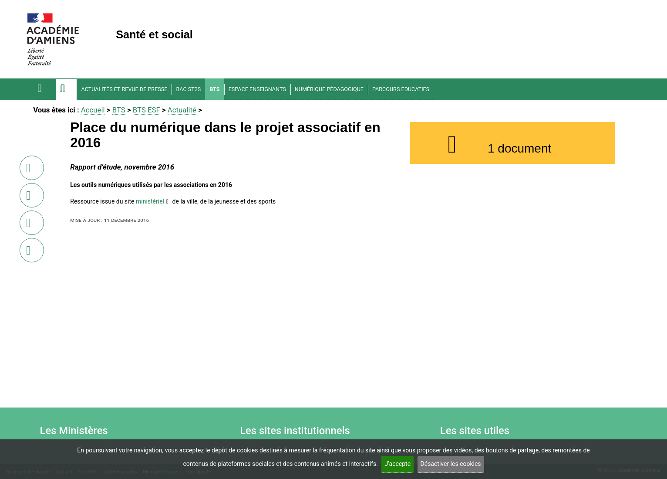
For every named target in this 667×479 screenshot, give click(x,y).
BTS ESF (146, 109)
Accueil (93, 109)
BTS (214, 89)
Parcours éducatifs (400, 89)
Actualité (182, 109)
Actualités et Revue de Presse (124, 89)
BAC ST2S (188, 89)
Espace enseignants (257, 89)
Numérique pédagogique (329, 89)
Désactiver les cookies (451, 463)
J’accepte (397, 463)
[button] (66, 89)
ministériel (150, 201)
